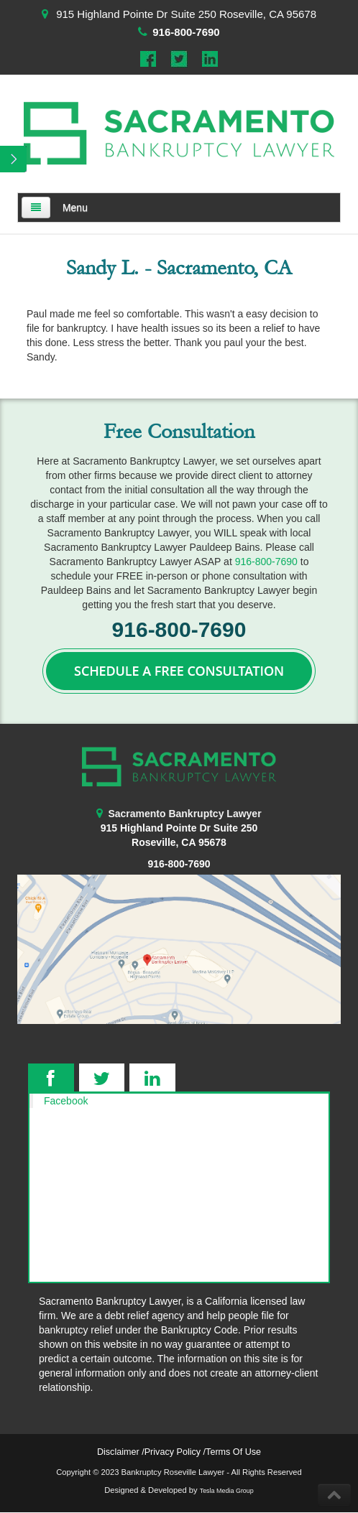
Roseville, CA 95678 (179, 842)
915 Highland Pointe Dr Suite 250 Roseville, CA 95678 (186, 14)
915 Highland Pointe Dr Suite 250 (179, 828)
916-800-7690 (185, 32)
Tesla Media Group (227, 1490)
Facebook (66, 1101)
